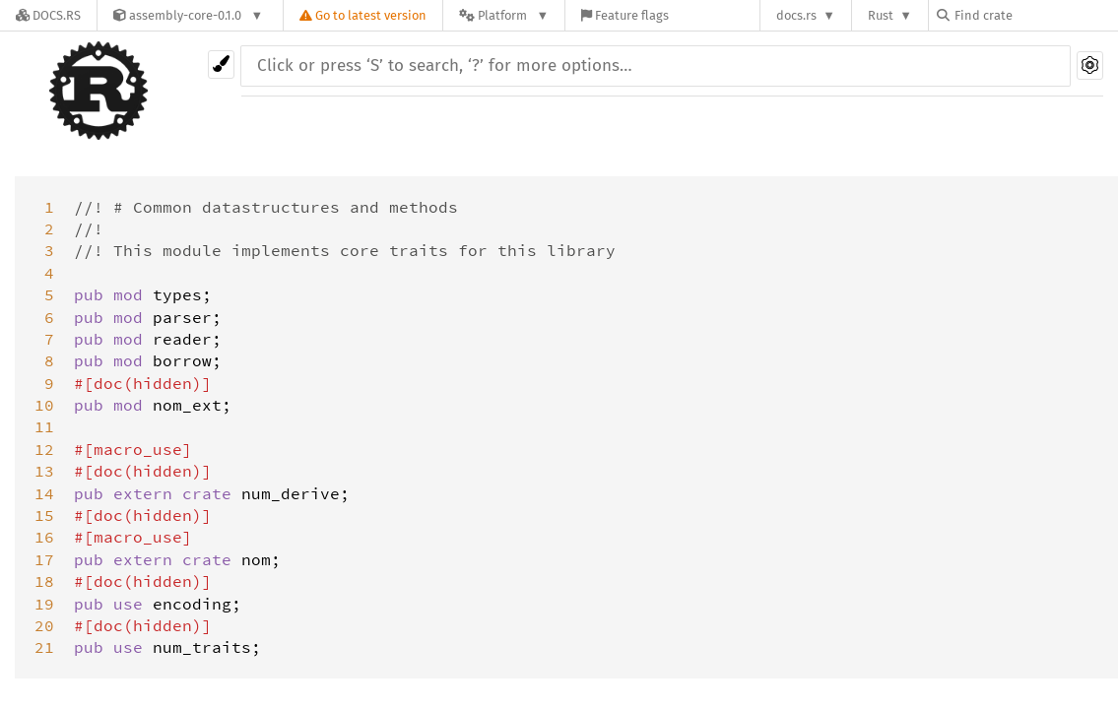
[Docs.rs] (48, 15)
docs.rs (796, 15)
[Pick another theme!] (221, 64)
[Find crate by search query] (1035, 15)
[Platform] (503, 15)
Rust (880, 15)
